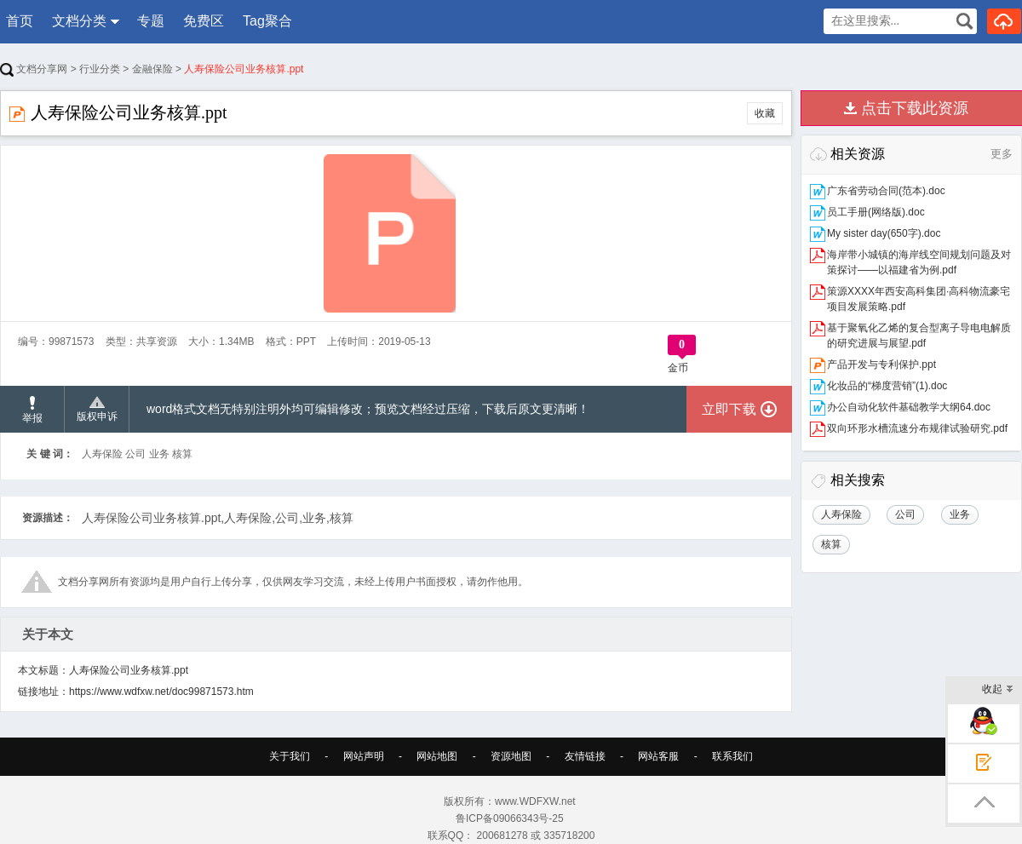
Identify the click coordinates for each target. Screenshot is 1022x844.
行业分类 (99, 69)
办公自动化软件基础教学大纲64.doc (908, 407)
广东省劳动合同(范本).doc (886, 191)
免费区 (203, 21)
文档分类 (79, 21)
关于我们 (289, 756)
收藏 (765, 113)
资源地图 (511, 756)
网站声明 (363, 756)
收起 (997, 690)
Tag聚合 (267, 21)
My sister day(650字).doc (883, 233)
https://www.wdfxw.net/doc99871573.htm (161, 692)
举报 (32, 410)
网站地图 (436, 756)
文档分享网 (33, 69)
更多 (1001, 153)
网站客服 (658, 756)
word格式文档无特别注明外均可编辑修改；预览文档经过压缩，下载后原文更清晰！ (367, 409)
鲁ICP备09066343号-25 (511, 818)
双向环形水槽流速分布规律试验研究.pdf (917, 428)
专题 (150, 21)
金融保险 (152, 69)
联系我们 (732, 756)
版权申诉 (97, 409)
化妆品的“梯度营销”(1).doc (887, 386)
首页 (19, 21)
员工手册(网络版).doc (876, 212)
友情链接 (585, 756)
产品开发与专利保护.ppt (881, 364)
